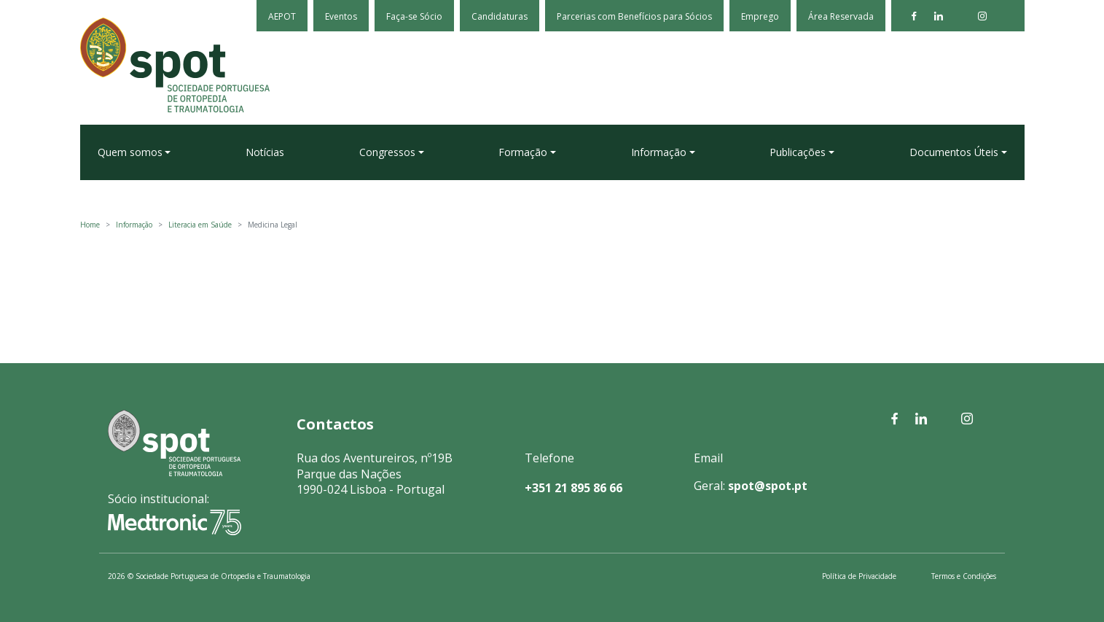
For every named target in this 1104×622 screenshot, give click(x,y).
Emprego (760, 16)
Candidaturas (499, 16)
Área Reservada (841, 16)
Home (90, 224)
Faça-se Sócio (414, 16)
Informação (134, 224)
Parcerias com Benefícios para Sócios (634, 16)
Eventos (341, 16)
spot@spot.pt (767, 486)
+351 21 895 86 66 (573, 488)
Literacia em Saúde (200, 224)
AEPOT (282, 16)
